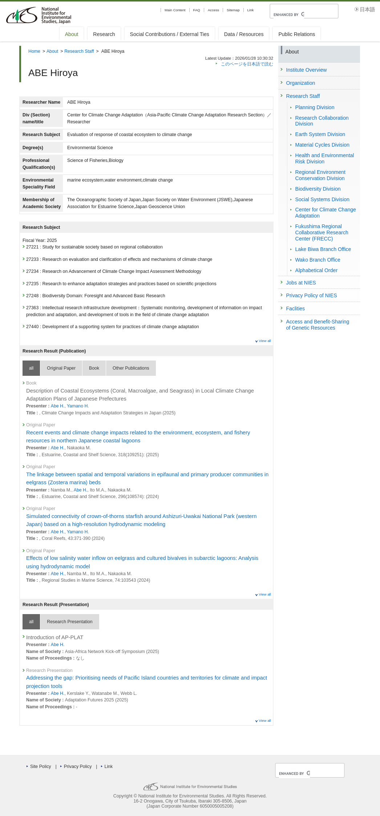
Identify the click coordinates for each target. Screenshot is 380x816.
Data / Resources (244, 34)
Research (104, 34)
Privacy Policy (78, 766)
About (71, 34)
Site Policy (40, 766)
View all (265, 341)
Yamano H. (78, 406)
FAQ (196, 10)
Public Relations (296, 34)
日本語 (367, 9)
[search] (289, 14)
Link (250, 10)
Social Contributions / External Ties (169, 34)
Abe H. (58, 406)
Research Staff (79, 51)
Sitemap (233, 10)
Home (34, 51)
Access (213, 10)
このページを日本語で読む (247, 64)
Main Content (175, 10)
